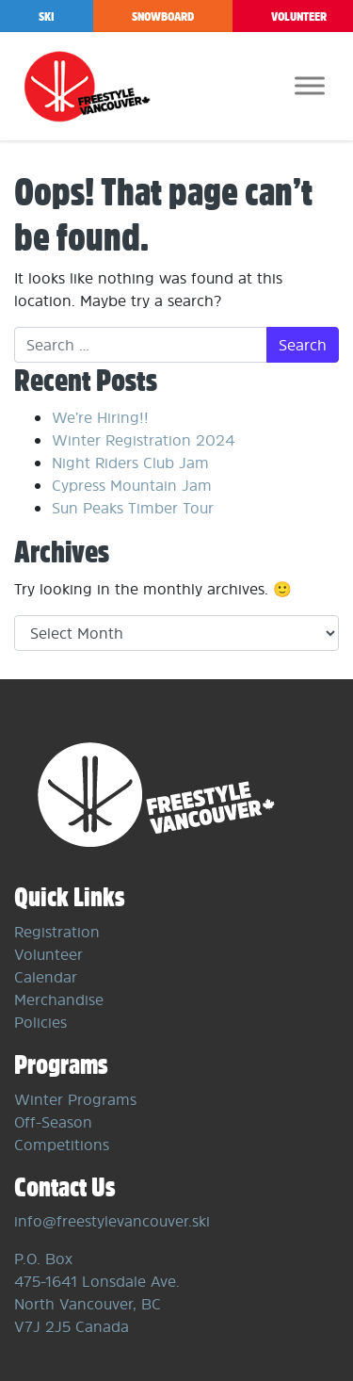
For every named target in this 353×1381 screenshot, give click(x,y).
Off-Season (53, 1122)
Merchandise (59, 999)
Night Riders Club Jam (130, 462)
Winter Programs (75, 1099)
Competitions (61, 1144)
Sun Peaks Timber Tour (133, 507)
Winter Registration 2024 (143, 440)
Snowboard (163, 16)
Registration (57, 931)
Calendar (45, 977)
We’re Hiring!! (100, 417)
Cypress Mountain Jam (132, 485)
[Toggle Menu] (310, 85)
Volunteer (48, 954)
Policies (40, 1022)
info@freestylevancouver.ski (112, 1220)
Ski (47, 16)
